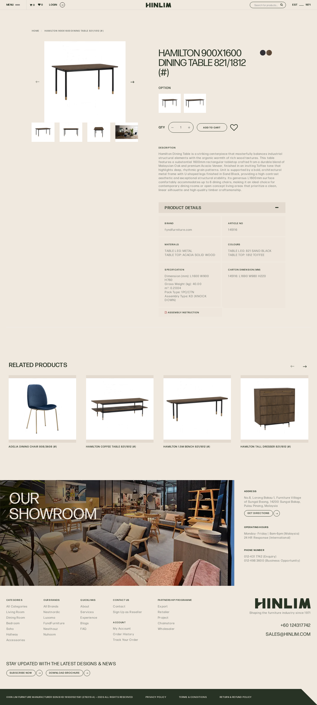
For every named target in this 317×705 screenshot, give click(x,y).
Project (163, 617)
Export (163, 606)
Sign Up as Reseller (127, 612)
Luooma (49, 617)
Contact (119, 606)
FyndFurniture (54, 623)
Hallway (12, 634)
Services (87, 612)
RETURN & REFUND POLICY (236, 696)
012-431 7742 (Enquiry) (260, 556)
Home (35, 30)
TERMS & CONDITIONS (193, 696)
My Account (122, 628)
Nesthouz (51, 629)
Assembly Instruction (182, 312)
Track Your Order (125, 640)
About (84, 606)
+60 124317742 (296, 625)
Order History (123, 634)
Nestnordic (52, 612)
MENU (10, 4)
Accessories (15, 640)
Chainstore (166, 623)
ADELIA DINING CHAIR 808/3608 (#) (33, 446)
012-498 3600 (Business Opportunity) (272, 560)
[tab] (222, 207)
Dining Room (15, 617)
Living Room (15, 612)
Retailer (164, 612)
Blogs (84, 623)
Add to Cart (211, 127)
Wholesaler (166, 629)
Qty (162, 127)
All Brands (51, 606)
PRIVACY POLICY (156, 696)
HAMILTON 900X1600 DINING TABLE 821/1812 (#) (74, 30)
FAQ (83, 629)
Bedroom (13, 623)
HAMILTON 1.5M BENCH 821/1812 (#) (186, 446)
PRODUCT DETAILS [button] (222, 207)
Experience (88, 617)
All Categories (17, 606)
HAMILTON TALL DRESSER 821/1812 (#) (266, 446)
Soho (10, 629)
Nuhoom (50, 634)
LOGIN (57, 5)
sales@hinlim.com (288, 634)
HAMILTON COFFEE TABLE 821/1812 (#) (111, 446)
